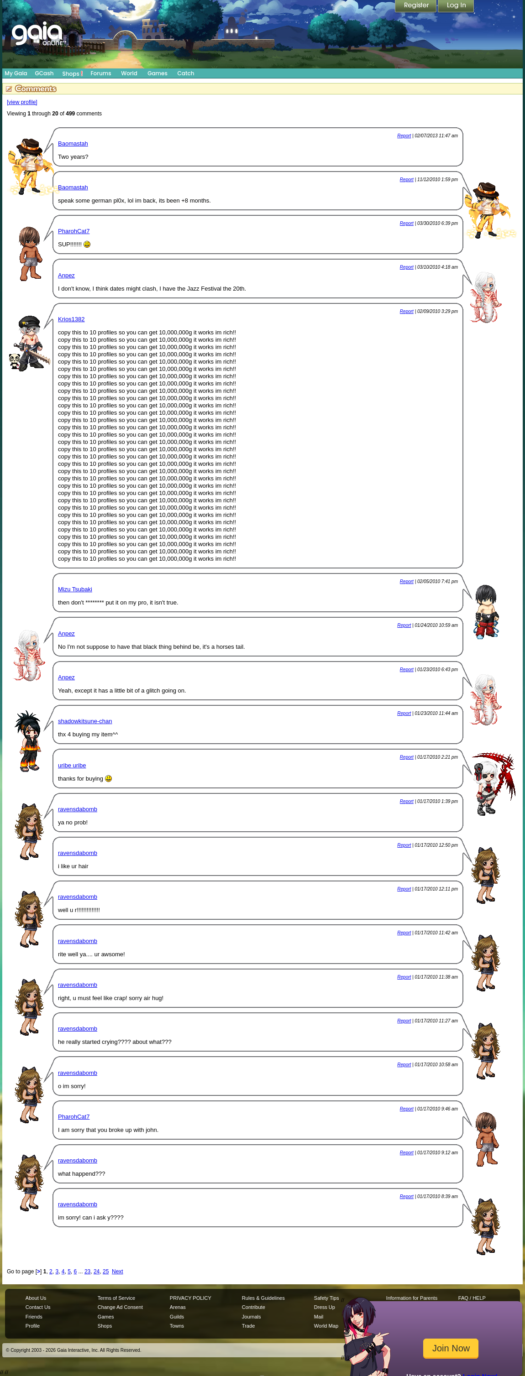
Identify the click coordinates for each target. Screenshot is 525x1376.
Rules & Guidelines (263, 1298)
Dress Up (324, 1307)
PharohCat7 (73, 231)
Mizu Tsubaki (75, 589)
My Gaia (16, 73)
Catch (186, 73)
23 (87, 1271)
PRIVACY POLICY (190, 1298)
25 (106, 1271)
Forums (100, 73)
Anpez (66, 275)
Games (157, 73)
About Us (36, 1298)
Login (456, 7)
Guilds (177, 1316)
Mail (318, 1316)
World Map (326, 1326)
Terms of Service (116, 1298)
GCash (44, 73)
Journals (251, 1316)
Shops (73, 73)
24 (97, 1271)
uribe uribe (72, 765)
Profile (33, 1326)
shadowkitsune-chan (85, 721)
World (129, 73)
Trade (248, 1326)
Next (117, 1271)
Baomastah (73, 143)
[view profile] (22, 102)
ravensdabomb (77, 809)
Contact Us (38, 1307)
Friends (34, 1316)
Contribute (253, 1307)
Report (404, 135)
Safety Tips (326, 1298)
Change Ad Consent (120, 1307)
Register (416, 7)
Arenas (178, 1307)
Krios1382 (71, 319)
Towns (177, 1326)
